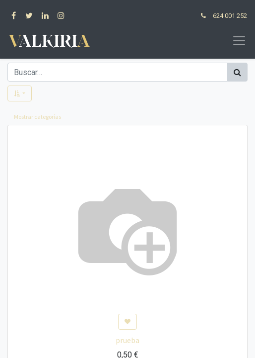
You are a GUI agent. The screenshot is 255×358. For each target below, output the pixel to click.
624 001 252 (230, 15)
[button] (19, 93)
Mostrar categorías (37, 116)
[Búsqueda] (237, 72)
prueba (127, 340)
